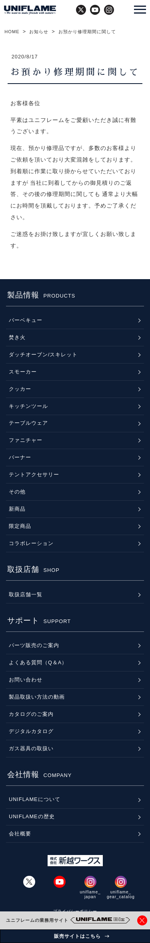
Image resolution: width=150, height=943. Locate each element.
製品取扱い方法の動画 (37, 697)
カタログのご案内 (31, 714)
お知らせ (38, 31)
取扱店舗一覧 (25, 594)
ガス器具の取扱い (31, 748)
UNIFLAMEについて (34, 799)
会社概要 (20, 834)
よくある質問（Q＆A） (38, 662)
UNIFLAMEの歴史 (32, 816)
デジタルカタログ (31, 731)
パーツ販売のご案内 (34, 645)
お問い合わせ (25, 680)
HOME (12, 31)
